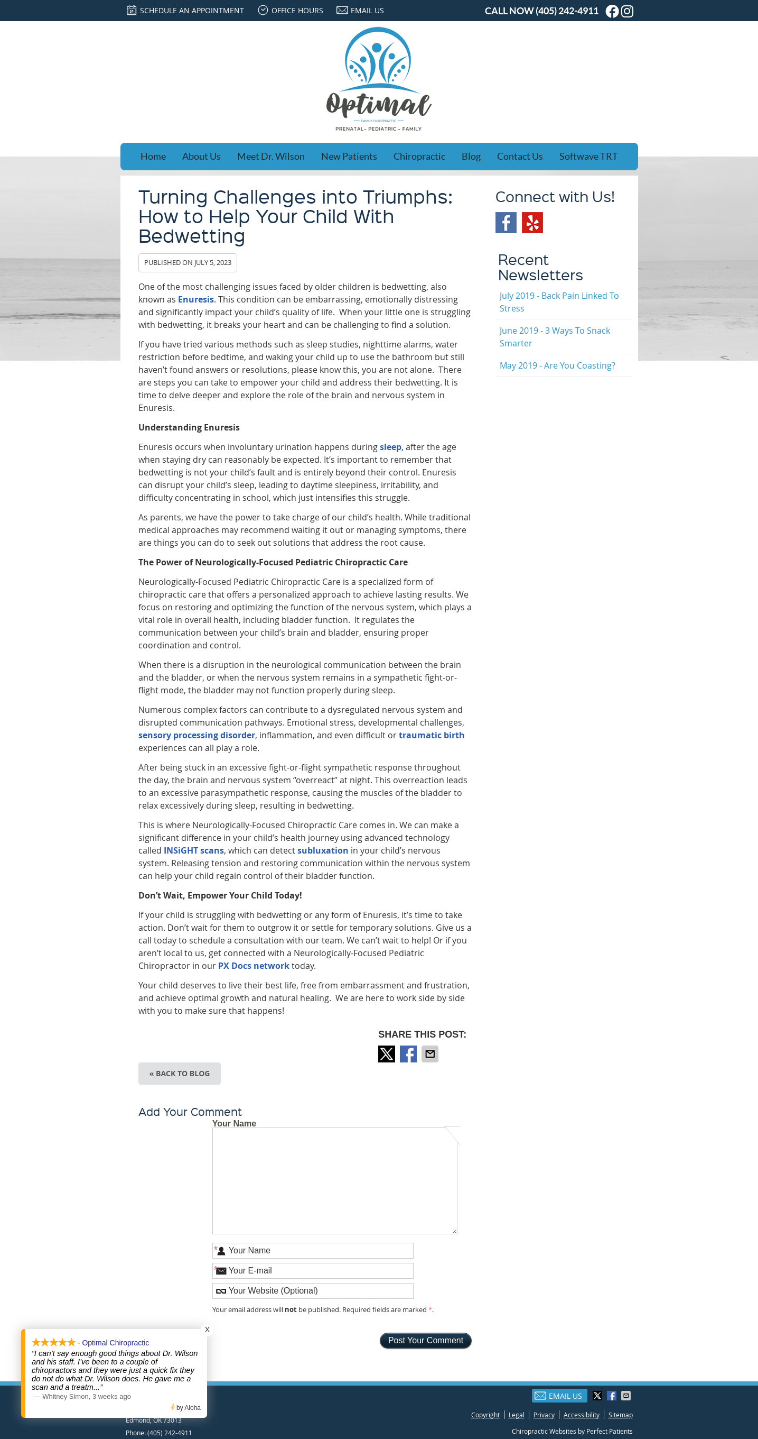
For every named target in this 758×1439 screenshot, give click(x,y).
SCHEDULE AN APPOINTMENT (185, 10)
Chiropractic (419, 156)
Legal (517, 1414)
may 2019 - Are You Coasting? (557, 365)
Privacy (544, 1414)
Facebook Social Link (506, 222)
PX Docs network (253, 965)
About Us (201, 156)
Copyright (485, 1414)
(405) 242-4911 (567, 10)
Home (153, 156)
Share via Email (431, 1054)
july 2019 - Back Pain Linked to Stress (559, 302)
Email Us (360, 10)
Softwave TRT (588, 156)
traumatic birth (432, 735)
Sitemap (621, 1414)
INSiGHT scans (194, 850)
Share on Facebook (409, 1054)
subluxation (323, 850)
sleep (390, 447)
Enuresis (196, 299)
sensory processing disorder (196, 735)
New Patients (349, 156)
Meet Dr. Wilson (271, 156)
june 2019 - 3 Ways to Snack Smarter (555, 337)
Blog (471, 156)
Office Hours (290, 10)
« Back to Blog (179, 1073)
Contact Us (520, 156)
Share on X (387, 1054)
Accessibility (582, 1414)
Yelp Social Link (532, 222)
